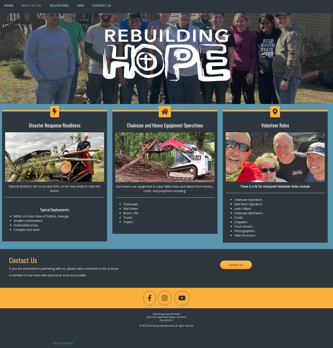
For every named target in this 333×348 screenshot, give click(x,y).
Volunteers (59, 5)
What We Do (31, 5)
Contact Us (101, 5)
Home (8, 5)
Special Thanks (63, 343)
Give (80, 5)
